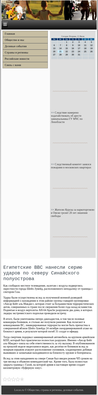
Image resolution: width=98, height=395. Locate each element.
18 (85, 48)
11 (85, 45)
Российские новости (17, 58)
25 (85, 52)
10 (79, 45)
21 (60, 52)
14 (60, 48)
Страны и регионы (16, 52)
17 (79, 48)
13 (54, 48)
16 (73, 48)
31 (79, 55)
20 (54, 52)
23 (73, 52)
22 (67, 52)
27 (54, 55)
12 (91, 45)
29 (67, 55)
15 (67, 48)
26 (91, 52)
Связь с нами (13, 65)
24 (79, 52)
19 (91, 48)
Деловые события (16, 46)
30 (73, 55)
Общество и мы (14, 40)
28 (60, 55)
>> (53, 112)
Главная (10, 33)
